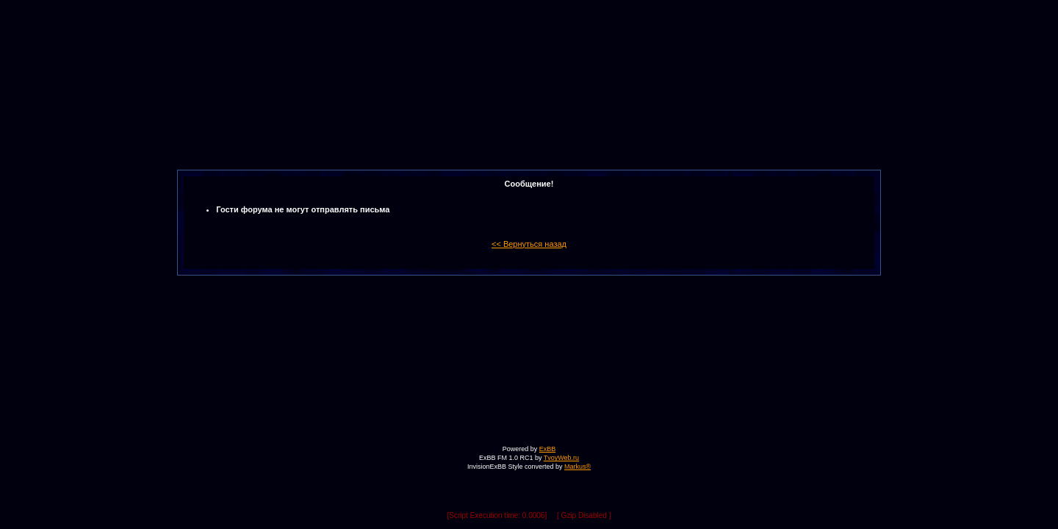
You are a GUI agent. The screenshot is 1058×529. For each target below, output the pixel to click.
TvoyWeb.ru (561, 457)
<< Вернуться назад (529, 244)
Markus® (577, 466)
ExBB (547, 449)
